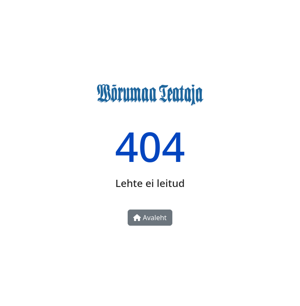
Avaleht (149, 217)
